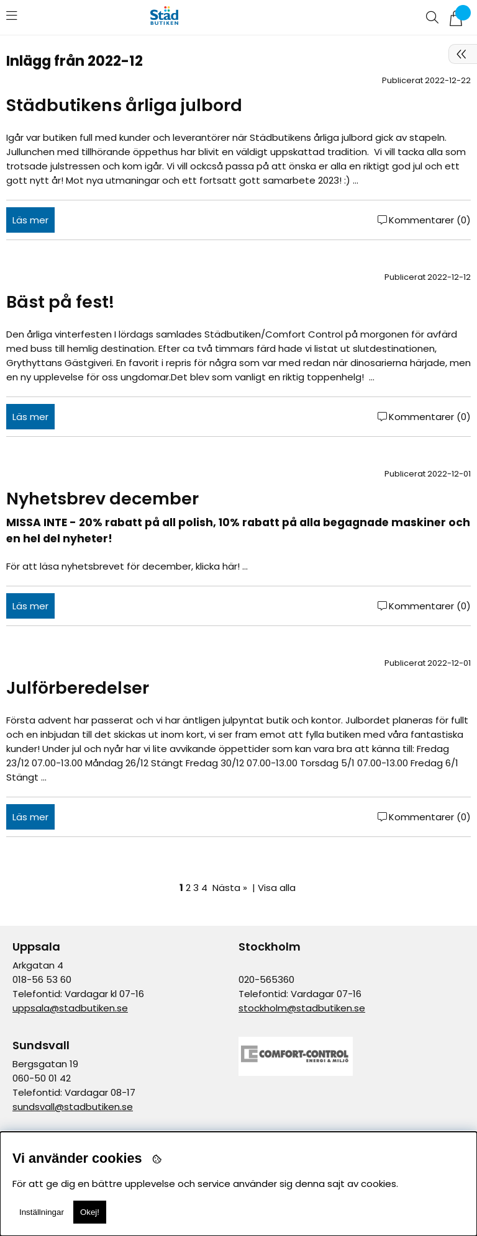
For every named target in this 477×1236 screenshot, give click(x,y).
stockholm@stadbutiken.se (301, 1007)
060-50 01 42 (41, 1078)
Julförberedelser (77, 687)
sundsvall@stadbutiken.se (72, 1106)
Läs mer (30, 219)
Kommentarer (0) (430, 219)
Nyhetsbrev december (102, 498)
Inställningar (41, 1212)
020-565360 (266, 979)
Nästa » (229, 887)
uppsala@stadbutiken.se (70, 1007)
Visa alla (277, 887)
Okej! (89, 1212)
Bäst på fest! (60, 301)
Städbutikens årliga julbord (124, 105)
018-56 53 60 (41, 979)
